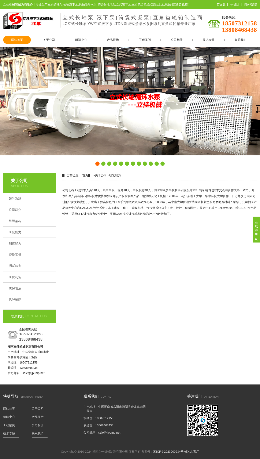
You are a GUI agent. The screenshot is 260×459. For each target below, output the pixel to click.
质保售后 (15, 288)
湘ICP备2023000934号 (168, 451)
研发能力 (15, 232)
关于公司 (49, 39)
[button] (97, 164)
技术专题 (209, 39)
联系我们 (240, 39)
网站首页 (17, 39)
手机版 (234, 4)
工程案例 (145, 39)
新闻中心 (81, 39)
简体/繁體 (250, 4)
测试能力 (15, 266)
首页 (85, 175)
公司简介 (15, 210)
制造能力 (15, 243)
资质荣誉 (15, 254)
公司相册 (177, 39)
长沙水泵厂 (191, 451)
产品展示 (113, 39)
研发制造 (15, 277)
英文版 (221, 4)
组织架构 (15, 221)
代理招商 (15, 299)
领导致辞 (15, 198)
